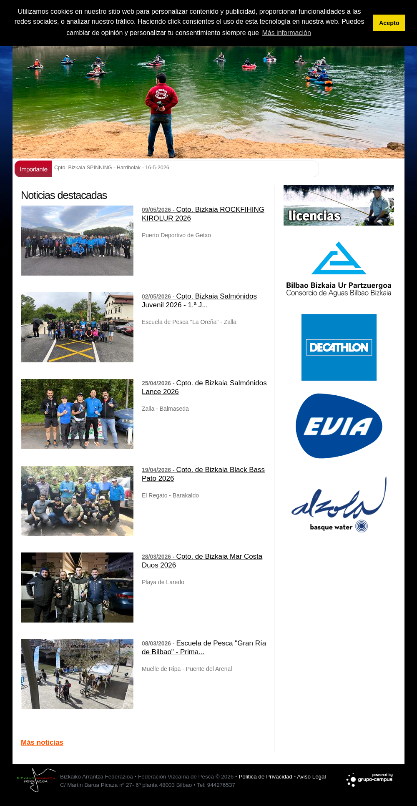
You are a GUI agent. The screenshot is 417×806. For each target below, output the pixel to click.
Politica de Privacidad (265, 776)
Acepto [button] (389, 23)
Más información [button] (286, 32)
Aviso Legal (311, 776)
